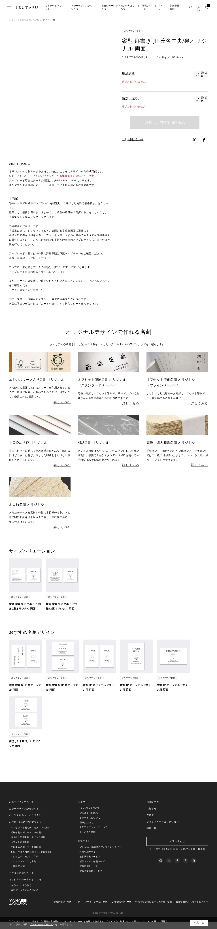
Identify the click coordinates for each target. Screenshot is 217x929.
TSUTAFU (26, 7)
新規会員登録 (174, 7)
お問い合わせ (135, 139)
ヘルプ (161, 7)
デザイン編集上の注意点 (23, 289)
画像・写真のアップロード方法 (27, 258)
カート (207, 6)
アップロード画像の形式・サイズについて (34, 271)
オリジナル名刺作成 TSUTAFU (24, 20)
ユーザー (198, 7)
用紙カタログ (146, 7)
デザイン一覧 (48, 20)
